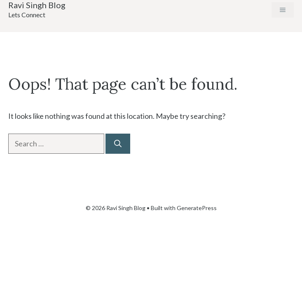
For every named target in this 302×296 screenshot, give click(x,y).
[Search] (117, 144)
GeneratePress (197, 207)
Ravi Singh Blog (37, 5)
